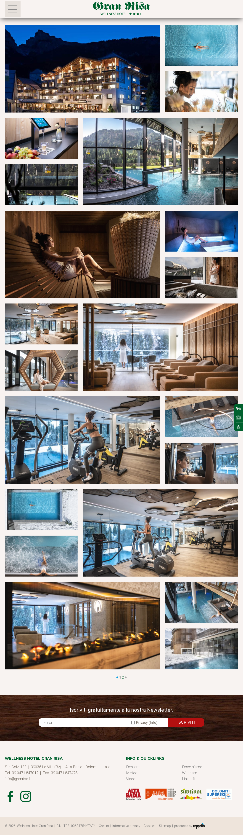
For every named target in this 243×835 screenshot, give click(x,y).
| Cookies (149, 826)
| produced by (188, 826)
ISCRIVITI (186, 722)
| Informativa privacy (126, 826)
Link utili (188, 778)
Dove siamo (192, 767)
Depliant (133, 767)
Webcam (189, 773)
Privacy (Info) (146, 722)
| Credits (103, 826)
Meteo (131, 773)
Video (130, 778)
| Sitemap (164, 826)
